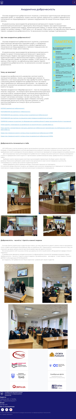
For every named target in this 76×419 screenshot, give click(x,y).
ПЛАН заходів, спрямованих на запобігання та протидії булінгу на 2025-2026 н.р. (27, 124)
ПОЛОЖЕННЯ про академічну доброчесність (15, 111)
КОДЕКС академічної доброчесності (13, 108)
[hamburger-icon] (74, 2)
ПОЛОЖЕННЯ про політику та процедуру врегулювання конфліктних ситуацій (26, 118)
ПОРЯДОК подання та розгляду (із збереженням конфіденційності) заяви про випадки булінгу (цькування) (36, 121)
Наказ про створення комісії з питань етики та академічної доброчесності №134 (27, 136)
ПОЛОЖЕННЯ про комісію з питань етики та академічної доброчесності (24, 115)
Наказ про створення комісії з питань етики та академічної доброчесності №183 (27, 133)
